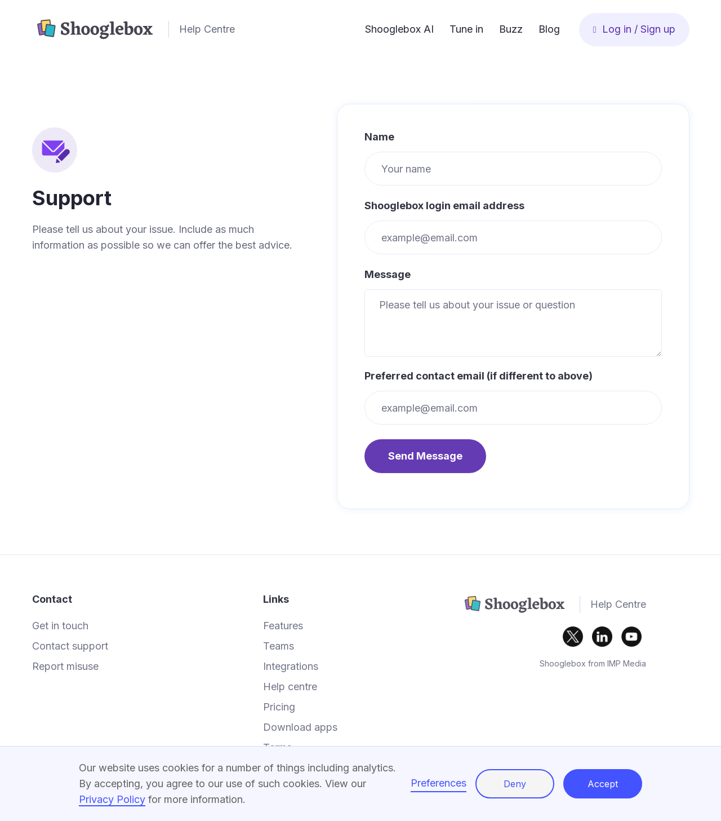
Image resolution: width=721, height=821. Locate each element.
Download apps (300, 727)
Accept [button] (603, 783)
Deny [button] (515, 783)
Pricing (279, 707)
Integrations (290, 666)
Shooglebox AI (399, 29)
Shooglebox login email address (444, 205)
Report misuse (65, 666)
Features (283, 626)
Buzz (511, 29)
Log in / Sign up (634, 29)
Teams (278, 646)
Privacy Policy (112, 799)
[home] (194, 29)
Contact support (70, 646)
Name (379, 137)
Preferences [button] (438, 783)
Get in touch (60, 626)
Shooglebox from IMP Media (593, 663)
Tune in (466, 29)
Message (387, 274)
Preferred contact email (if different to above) (478, 376)
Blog (549, 29)
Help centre (290, 686)
